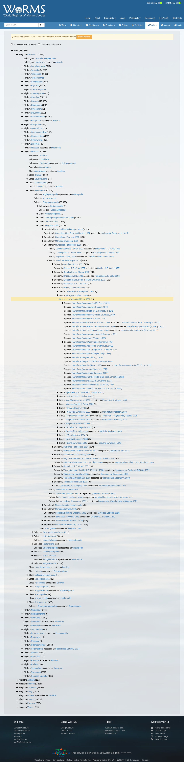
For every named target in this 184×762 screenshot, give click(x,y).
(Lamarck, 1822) (90, 373)
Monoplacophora (41, 579)
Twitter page (158, 730)
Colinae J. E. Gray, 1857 (74, 268)
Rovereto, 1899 (78, 419)
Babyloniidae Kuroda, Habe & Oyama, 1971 (114, 497)
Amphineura (39, 171)
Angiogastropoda (50, 194)
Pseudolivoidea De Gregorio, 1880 (70, 513)
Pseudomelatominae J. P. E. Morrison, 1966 (82, 462)
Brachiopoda (37, 82)
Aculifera (43, 155)
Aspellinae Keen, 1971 (73, 264)
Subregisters (110, 18)
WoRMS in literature (23, 742)
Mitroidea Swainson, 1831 (66, 241)
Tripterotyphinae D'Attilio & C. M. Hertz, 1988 (83, 470)
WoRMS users (20, 739)
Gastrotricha (36, 128)
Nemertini (35, 625)
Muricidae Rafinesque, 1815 (67, 260)
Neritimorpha (48, 544)
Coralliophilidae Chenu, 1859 (68, 252)
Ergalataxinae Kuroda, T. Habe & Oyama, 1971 (84, 280)
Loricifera (35, 144)
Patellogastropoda (51, 552)
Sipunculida (36, 668)
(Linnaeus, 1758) (90, 369)
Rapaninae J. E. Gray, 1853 (107, 249)
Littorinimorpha (51, 221)
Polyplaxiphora (41, 590)
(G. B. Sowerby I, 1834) (92, 381)
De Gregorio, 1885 (78, 427)
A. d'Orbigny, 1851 (74, 486)
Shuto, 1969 (77, 295)
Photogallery (135, 18)
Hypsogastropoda (57, 210)
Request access (68, 733)
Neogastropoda (52, 225)
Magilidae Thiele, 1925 (65, 256)
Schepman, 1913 (80, 291)
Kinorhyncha (36, 140)
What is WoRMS (21, 728)
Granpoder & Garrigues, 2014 (94, 350)
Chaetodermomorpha (47, 606)
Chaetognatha (37, 93)
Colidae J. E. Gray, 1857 (108, 268)
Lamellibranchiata (42, 567)
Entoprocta (36, 124)
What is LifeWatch (22, 730)
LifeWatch (163, 18)
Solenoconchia (41, 598)
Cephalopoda (40, 183)
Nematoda (36, 610)
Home (87, 18)
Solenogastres (40, 602)
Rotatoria (35, 660)
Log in (178, 25)
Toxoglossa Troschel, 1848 (67, 517)
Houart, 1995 (78, 416)
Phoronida (35, 637)
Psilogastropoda (50, 559)
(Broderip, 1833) (91, 353)
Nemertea (35, 618)
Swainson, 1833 (114, 400)
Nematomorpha (38, 614)
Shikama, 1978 (91, 322)
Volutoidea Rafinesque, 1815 (115, 233)
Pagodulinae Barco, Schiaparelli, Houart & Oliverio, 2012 (88, 458)
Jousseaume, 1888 (90, 330)
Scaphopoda (40, 594)
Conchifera (44, 159)
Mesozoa (35, 148)
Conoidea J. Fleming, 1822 (67, 237)
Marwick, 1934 (75, 435)
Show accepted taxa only (23, 44)
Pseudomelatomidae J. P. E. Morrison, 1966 (134, 462)
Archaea (31, 680)
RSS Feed (158, 733)
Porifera (34, 653)
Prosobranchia (49, 555)
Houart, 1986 (76, 408)
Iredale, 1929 (77, 431)
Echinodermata (38, 117)
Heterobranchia (49, 536)
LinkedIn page (159, 736)
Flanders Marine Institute (81, 760)
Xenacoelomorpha (39, 676)
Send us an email (161, 728)
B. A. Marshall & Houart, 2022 (84, 392)
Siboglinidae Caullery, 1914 (67, 649)
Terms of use (66, 730)
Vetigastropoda (75, 540)
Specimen (109, 25)
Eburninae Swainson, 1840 (70, 497)
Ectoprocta (36, 120)
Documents (150, 18)
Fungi (29, 691)
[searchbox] (20, 25)
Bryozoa (35, 85)
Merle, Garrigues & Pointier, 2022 (98, 377)
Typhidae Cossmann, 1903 (67, 493)
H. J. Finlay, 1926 (79, 396)
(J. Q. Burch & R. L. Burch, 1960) (97, 388)
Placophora (45, 163)
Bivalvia (37, 175)
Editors (123, 25)
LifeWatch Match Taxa (115, 730)
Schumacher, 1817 (112, 486)
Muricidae (74, 287)
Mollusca (35, 151)
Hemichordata (37, 136)
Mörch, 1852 (78, 299)
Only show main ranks (49, 44)
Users (122, 18)
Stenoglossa (50, 528)
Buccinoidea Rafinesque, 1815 (69, 229)
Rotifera (54, 660)
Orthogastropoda (50, 548)
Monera (30, 695)
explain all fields (84, 37)
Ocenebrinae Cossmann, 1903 (77, 454)
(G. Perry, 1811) (91, 303)
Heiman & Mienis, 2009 (93, 326)
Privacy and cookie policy (140, 760)
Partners (18, 736)
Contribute (177, 18)
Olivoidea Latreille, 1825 (66, 509)
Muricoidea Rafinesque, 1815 (68, 245)
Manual (165, 25)
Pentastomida (37, 633)
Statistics (137, 25)
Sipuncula (57, 668)
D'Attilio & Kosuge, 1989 (93, 315)
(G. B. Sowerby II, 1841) (93, 311)
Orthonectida (37, 629)
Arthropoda (36, 74)
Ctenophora (36, 105)
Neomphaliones (50, 540)
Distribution (92, 25)
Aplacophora (45, 167)
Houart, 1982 (89, 318)
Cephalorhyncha (38, 89)
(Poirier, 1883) (89, 338)
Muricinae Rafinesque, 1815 (75, 447)
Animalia (31, 54)
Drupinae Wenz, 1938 (73, 276)
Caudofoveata (40, 179)
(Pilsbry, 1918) (87, 357)
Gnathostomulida (38, 132)
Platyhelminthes (38, 645)
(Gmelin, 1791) (92, 342)
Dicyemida (36, 113)
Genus (62, 299)
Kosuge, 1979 (90, 307)
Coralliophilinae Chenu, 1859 (106, 252)
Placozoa (35, 641)
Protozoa (31, 703)
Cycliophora (36, 109)
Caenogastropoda (51, 202)
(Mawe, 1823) (87, 365)
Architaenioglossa (53, 214)
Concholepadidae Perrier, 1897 (69, 249)
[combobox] (21, 25)
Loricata (38, 571)
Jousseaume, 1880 (78, 400)
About (97, 18)
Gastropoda (39, 190)
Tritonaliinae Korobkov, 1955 (76, 474)
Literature (76, 25)
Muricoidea (66, 489)
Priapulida (35, 656)
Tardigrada (36, 672)
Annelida (35, 70)
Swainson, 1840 (110, 431)
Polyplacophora (69, 163)
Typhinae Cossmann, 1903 (75, 482)
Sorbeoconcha (56, 206)
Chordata (35, 97)
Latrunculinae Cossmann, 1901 (72, 501)
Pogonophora (37, 649)
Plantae (30, 699)
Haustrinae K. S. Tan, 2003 (75, 284)
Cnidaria (35, 101)
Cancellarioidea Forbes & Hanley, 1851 (72, 233)
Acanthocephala (38, 66)
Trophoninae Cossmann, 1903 (76, 478)
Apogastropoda (49, 198)
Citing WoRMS (67, 728)
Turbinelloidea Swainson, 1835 (69, 520)
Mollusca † (45, 575)
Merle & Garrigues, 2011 (95, 334)
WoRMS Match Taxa (114, 728)
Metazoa (39, 62)
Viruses (30, 707)
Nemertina (36, 621)
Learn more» (126, 753)
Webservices (111, 733)
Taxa (62, 25)
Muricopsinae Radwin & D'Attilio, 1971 (80, 451)
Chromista (32, 687)
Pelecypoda (39, 583)
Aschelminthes (37, 78)
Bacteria (31, 684)
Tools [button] (152, 25)
